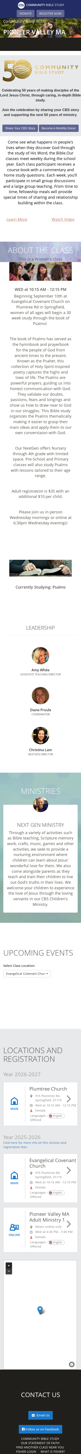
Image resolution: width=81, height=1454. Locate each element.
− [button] (9, 1271)
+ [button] (9, 1265)
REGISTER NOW (50, 13)
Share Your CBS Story (20, 128)
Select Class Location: (19, 966)
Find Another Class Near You (40, 1447)
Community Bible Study (40, 1438)
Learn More (16, 219)
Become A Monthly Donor (59, 128)
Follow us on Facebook (40, 1429)
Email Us (40, 1415)
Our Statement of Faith (40, 1443)
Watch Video (63, 219)
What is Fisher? (53, 1451)
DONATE (25, 13)
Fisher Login (26, 1451)
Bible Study (40, 5)
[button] (27, 973)
